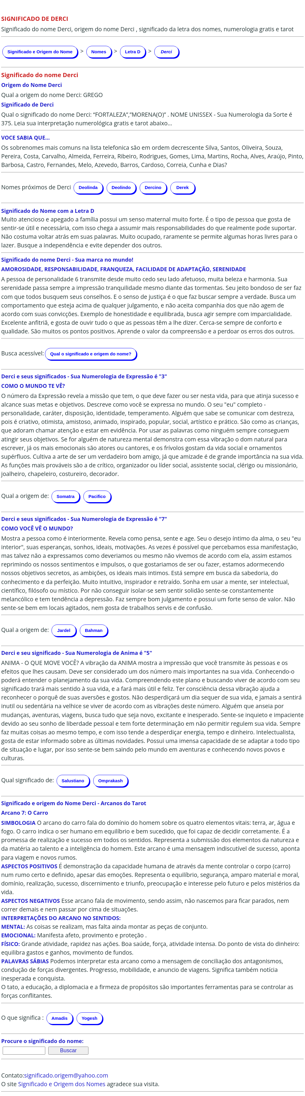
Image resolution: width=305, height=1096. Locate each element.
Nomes (98, 51)
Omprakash (110, 780)
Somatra (65, 496)
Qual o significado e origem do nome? (90, 353)
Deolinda (88, 187)
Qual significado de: (27, 780)
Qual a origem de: (25, 496)
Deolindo (121, 187)
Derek (182, 187)
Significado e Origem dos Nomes (61, 1084)
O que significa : (22, 1018)
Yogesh (89, 1018)
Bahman (93, 630)
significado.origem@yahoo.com (66, 1075)
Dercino (153, 187)
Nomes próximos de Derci (36, 187)
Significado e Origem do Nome (39, 51)
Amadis (60, 1018)
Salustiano (73, 780)
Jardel (63, 630)
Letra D (133, 51)
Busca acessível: (22, 353)
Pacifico (97, 496)
